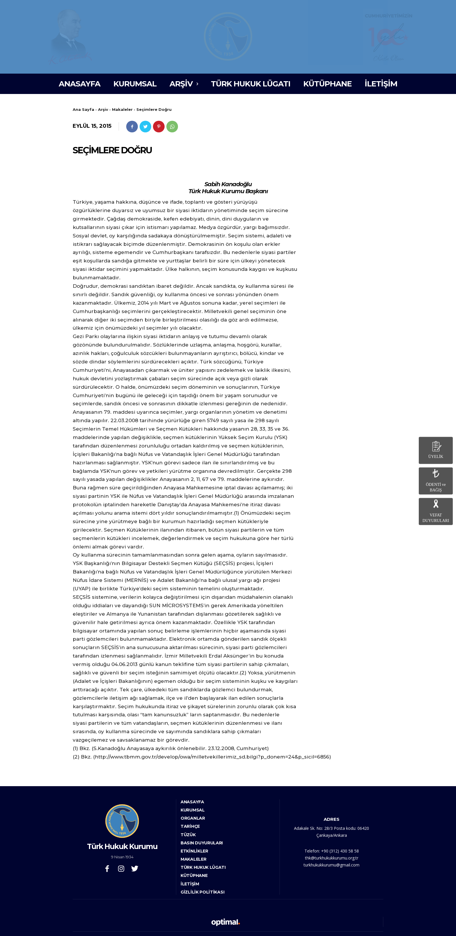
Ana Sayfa (83, 109)
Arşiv (103, 109)
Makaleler (122, 109)
